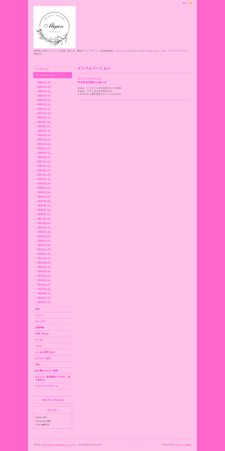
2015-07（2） (45, 249)
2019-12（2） (45, 196)
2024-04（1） (45, 130)
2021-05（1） (45, 166)
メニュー (39, 315)
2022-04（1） (45, 157)
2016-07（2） (45, 232)
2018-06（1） (45, 214)
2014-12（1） (45, 258)
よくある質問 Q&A (45, 352)
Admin (188, 444)
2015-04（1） (45, 253)
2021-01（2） (45, 174)
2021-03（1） (45, 170)
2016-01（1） (45, 240)
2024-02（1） (45, 135)
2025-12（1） (45, 86)
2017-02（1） (45, 223)
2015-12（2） (45, 245)
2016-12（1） (45, 227)
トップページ (42, 69)
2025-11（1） (45, 91)
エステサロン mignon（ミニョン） (59, 444)
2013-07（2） (45, 297)
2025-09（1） (45, 95)
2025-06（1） (45, 100)
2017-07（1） (45, 218)
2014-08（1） (45, 262)
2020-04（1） (45, 188)
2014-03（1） (45, 275)
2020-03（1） (45, 192)
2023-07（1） (45, 148)
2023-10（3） (45, 144)
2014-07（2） (45, 267)
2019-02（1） (45, 205)
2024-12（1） (45, 108)
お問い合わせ (42, 333)
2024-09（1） (45, 117)
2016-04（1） (45, 236)
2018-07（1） (45, 210)
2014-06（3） (45, 271)
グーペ (179, 444)
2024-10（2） (45, 113)
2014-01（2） (45, 280)
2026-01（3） (45, 82)
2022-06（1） (45, 152)
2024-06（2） (45, 126)
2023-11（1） (45, 139)
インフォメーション (45, 75)
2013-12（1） (45, 284)
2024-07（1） (45, 122)
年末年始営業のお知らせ (92, 82)
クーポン (39, 340)
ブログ (38, 346)
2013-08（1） (45, 293)
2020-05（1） (45, 183)
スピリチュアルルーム (46, 386)
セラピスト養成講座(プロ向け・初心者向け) (52, 378)
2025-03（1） (45, 104)
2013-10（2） (45, 289)
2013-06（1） (45, 302)
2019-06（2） (45, 201)
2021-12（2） (45, 161)
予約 (37, 364)
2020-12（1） (45, 179)
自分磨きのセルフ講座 (46, 370)
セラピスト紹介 (43, 358)
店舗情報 (39, 327)
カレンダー (41, 321)
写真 (37, 309)
